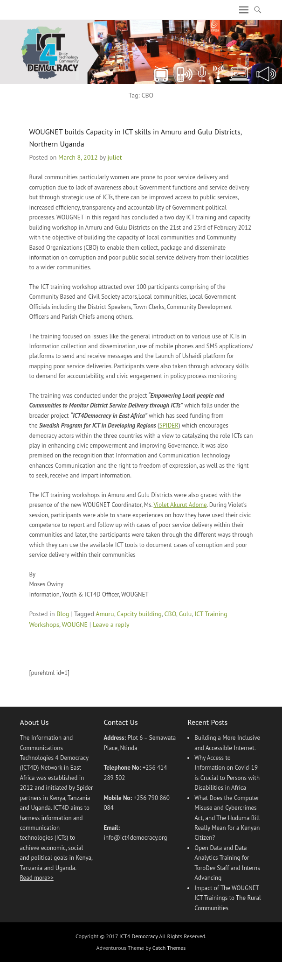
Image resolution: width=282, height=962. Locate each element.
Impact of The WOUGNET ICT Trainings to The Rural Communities (227, 898)
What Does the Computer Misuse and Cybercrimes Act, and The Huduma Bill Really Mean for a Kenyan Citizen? (227, 818)
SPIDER (169, 425)
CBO (170, 614)
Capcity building (139, 614)
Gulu (185, 614)
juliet (114, 157)
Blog (62, 614)
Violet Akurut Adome (179, 505)
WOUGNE (75, 624)
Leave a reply (111, 624)
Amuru (105, 614)
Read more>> (37, 878)
